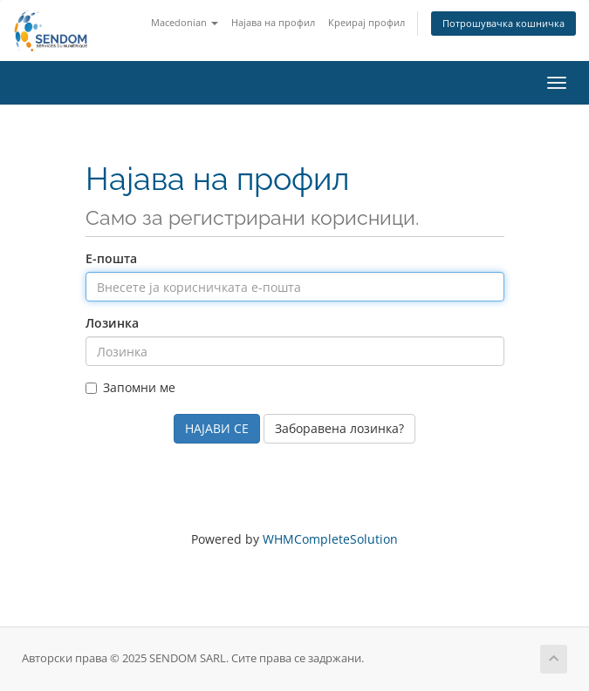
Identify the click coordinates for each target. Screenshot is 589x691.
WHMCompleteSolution (330, 539)
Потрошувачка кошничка (503, 23)
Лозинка (112, 323)
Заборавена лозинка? (339, 428)
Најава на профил (273, 22)
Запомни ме (130, 387)
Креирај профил (366, 22)
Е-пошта (111, 258)
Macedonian (184, 22)
